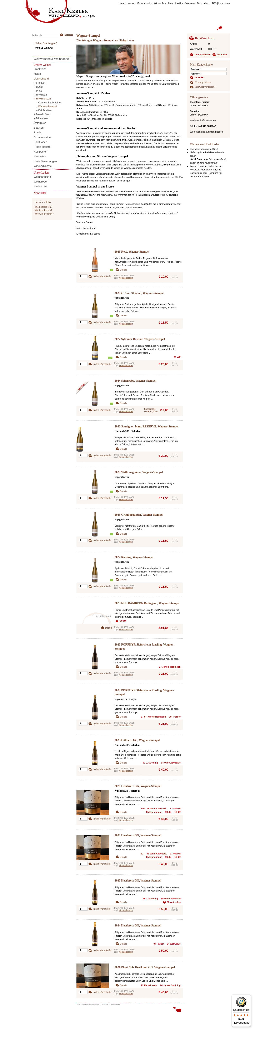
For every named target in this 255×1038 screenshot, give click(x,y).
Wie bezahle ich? (43, 210)
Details (123, 269)
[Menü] (248, 997)
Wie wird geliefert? (44, 213)
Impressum (115, 1005)
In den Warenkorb (102, 276)
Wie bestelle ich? (43, 207)
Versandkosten (126, 278)
